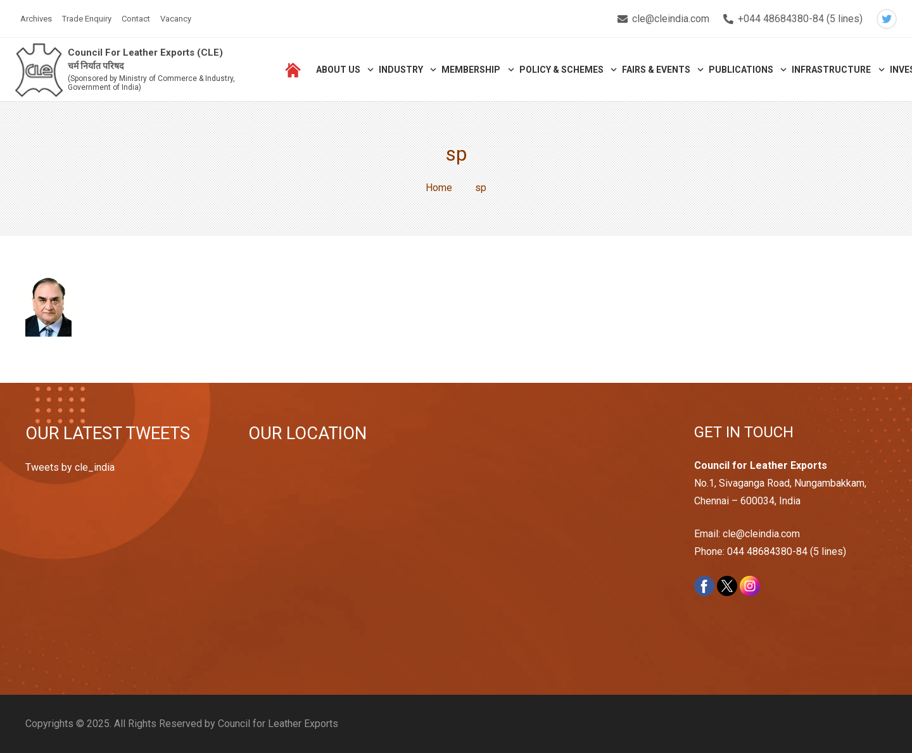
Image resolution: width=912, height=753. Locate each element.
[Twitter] (887, 19)
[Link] (39, 70)
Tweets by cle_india (70, 467)
